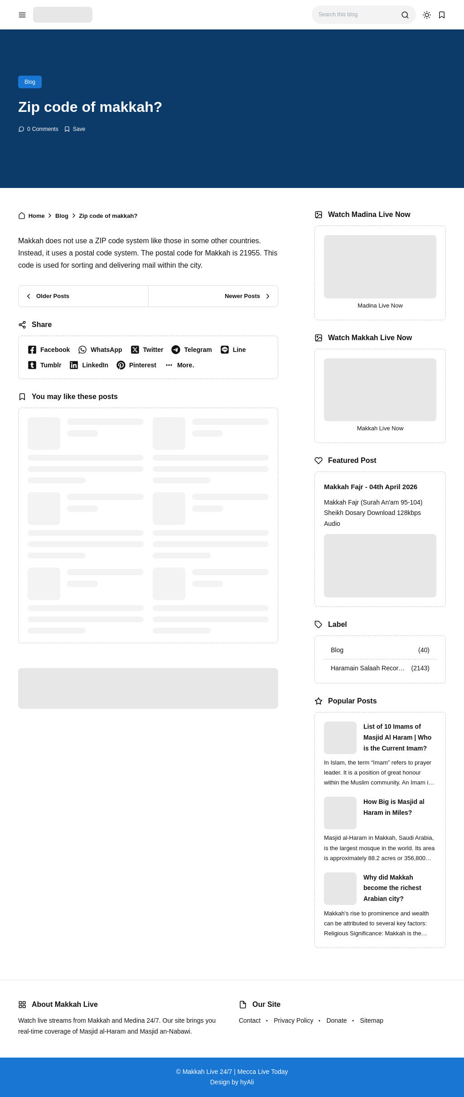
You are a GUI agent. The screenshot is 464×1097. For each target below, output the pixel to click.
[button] (181, 365)
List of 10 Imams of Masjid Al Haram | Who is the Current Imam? (397, 737)
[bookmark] (442, 15)
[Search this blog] (356, 15)
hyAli (247, 1082)
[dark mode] (427, 15)
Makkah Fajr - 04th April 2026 (370, 487)
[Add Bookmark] (74, 129)
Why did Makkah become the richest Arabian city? (392, 888)
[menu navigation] (22, 15)
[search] (405, 15)
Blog (29, 82)
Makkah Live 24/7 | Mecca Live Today (235, 1071)
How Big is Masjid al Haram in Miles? (394, 807)
